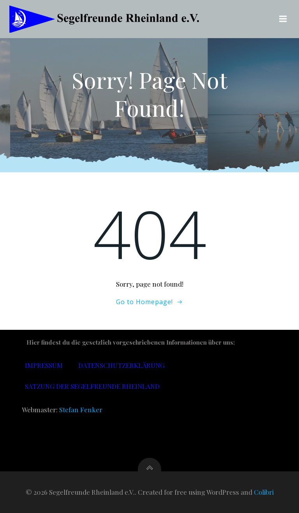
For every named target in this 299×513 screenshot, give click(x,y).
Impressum (44, 365)
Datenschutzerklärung (121, 365)
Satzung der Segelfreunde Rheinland (92, 386)
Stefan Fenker (80, 409)
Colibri (264, 492)
